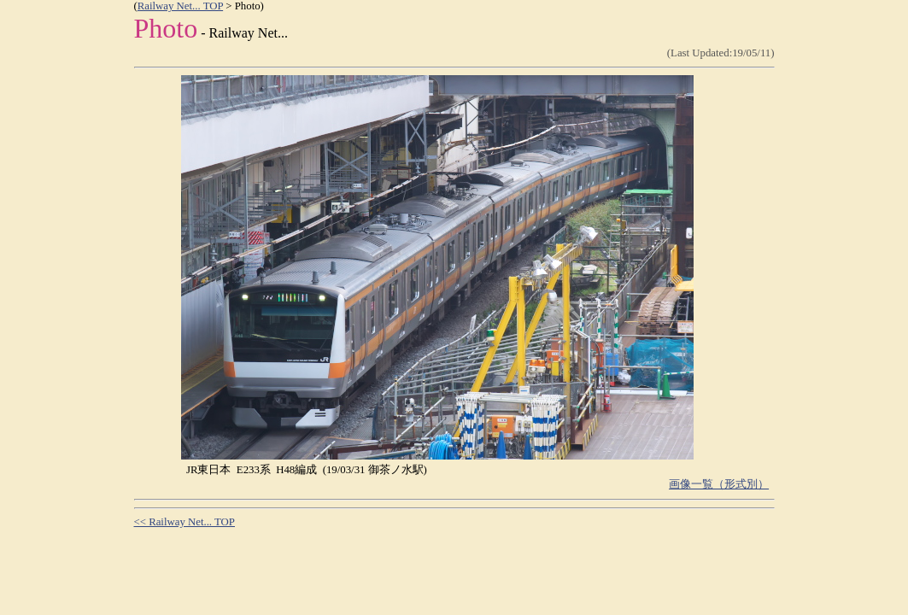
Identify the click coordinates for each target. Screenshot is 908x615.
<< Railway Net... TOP (184, 522)
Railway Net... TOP (180, 6)
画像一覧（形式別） (719, 484)
